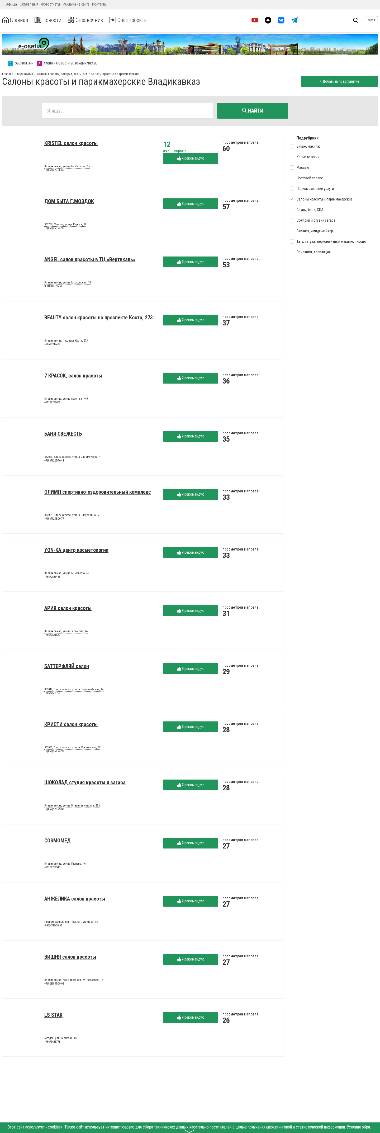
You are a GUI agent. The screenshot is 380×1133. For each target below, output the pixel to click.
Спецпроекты (141, 20)
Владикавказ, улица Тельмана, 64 (66, 632)
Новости (52, 20)
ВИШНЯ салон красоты (70, 958)
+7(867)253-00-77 (54, 519)
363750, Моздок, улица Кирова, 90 (65, 225)
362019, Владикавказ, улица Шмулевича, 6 (71, 516)
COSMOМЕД (57, 841)
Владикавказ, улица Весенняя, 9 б (66, 400)
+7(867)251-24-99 (54, 752)
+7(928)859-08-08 (54, 984)
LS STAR (53, 1016)
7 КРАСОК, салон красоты (73, 377)
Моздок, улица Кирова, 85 (60, 1039)
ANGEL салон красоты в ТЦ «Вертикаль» (89, 260)
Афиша (11, 4)
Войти (371, 20)
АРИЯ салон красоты (68, 609)
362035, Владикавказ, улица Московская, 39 (72, 748)
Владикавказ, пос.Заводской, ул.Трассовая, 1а (73, 981)
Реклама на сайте (76, 4)
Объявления (29, 4)
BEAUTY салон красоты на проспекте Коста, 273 (98, 318)
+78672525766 (52, 694)
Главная (16, 20)
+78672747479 (52, 345)
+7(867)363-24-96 (54, 229)
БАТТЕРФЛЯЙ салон (66, 667)
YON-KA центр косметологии (76, 551)
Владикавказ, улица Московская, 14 (67, 283)
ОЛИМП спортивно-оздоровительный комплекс (97, 493)
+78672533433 (52, 578)
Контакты (99, 4)
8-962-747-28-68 (53, 926)
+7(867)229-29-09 (54, 810)
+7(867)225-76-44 (54, 461)
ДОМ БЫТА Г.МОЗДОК (69, 202)
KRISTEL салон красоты (71, 144)
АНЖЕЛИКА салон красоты (74, 900)
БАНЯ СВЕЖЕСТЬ (63, 435)
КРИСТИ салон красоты (71, 725)
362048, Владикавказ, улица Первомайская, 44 (73, 690)
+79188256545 (52, 868)
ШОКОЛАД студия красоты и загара (85, 783)
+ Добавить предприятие (338, 81)
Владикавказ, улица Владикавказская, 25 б (72, 806)
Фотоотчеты (50, 4)
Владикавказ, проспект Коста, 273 (66, 341)
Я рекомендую (191, 159)
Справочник (93, 20)
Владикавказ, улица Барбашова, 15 (67, 167)
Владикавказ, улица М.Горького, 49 (66, 574)
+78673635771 (52, 1043)
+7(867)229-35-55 (54, 171)
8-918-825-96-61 (53, 287)
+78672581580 (52, 636)
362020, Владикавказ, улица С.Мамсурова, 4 (72, 458)
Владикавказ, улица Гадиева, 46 (65, 864)
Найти (252, 111)
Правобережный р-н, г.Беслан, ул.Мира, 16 (71, 923)
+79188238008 (52, 403)
